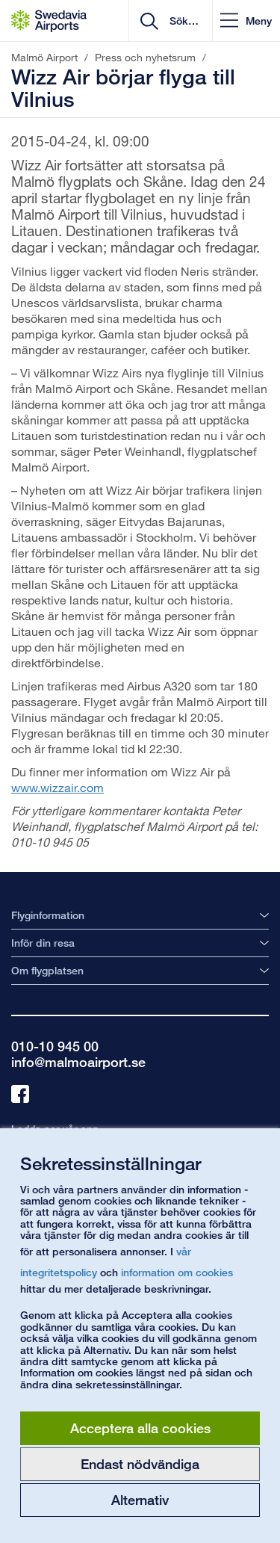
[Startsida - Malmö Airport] (49, 21)
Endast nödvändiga (140, 1464)
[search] (182, 21)
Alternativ (140, 1499)
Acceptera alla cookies (140, 1428)
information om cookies (177, 1272)
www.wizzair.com (57, 787)
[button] (246, 20)
